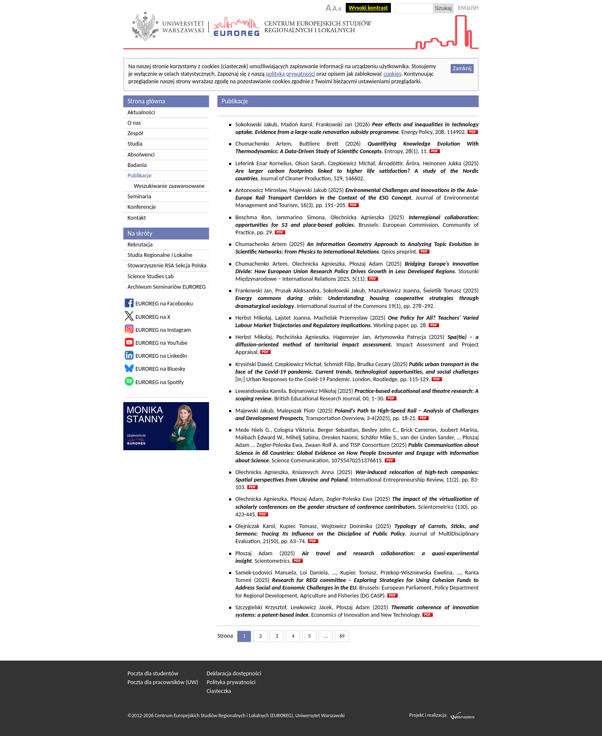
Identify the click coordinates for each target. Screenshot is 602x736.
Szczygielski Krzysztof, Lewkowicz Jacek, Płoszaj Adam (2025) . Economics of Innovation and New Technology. (357, 611)
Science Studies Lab (151, 276)
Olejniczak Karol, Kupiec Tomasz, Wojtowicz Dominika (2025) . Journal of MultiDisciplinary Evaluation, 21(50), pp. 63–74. (357, 534)
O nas (134, 122)
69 (341, 636)
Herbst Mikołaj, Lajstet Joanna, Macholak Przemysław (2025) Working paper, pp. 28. (357, 321)
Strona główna (146, 101)
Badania (137, 165)
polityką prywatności (290, 73)
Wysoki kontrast (368, 7)
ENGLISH (468, 7)
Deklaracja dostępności (234, 673)
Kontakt (137, 217)
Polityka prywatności (231, 682)
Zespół (135, 133)
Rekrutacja (140, 244)
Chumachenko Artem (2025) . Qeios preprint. (357, 248)
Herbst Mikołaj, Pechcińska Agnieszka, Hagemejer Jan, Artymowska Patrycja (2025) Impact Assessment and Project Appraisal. (357, 344)
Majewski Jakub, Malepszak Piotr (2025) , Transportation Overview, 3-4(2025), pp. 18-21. (357, 414)
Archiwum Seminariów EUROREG (167, 286)
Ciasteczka (219, 691)
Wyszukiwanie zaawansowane (169, 186)
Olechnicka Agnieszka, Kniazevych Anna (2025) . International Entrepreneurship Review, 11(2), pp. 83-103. (357, 480)
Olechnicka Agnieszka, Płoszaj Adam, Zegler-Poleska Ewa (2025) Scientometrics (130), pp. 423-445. (357, 506)
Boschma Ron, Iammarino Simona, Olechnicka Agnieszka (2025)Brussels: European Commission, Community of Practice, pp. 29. (357, 225)
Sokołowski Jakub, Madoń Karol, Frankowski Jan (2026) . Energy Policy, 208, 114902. (357, 128)
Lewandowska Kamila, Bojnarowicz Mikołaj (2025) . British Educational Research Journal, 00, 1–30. (357, 394)
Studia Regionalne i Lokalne (160, 255)
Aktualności (141, 112)
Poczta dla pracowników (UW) (163, 682)
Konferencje (142, 206)
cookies (392, 73)
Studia (135, 143)
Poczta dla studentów (153, 673)
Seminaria (139, 196)
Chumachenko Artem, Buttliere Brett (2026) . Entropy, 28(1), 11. (357, 147)
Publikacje (139, 175)
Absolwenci (141, 154)
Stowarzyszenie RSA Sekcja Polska (167, 265)
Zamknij (462, 68)
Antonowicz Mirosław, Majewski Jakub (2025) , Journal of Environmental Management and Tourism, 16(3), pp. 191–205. (357, 198)
